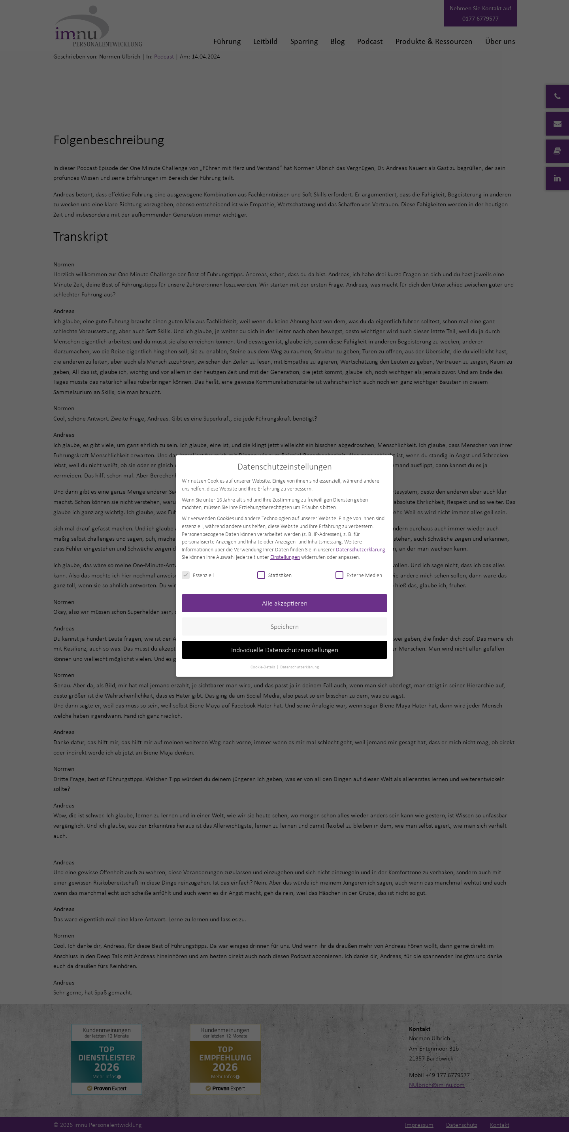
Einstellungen (285, 556)
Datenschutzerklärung (360, 549)
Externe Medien (358, 575)
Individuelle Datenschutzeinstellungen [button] (284, 649)
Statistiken (274, 575)
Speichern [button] (285, 626)
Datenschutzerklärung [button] (299, 667)
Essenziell (198, 575)
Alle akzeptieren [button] (284, 603)
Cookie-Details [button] (263, 667)
